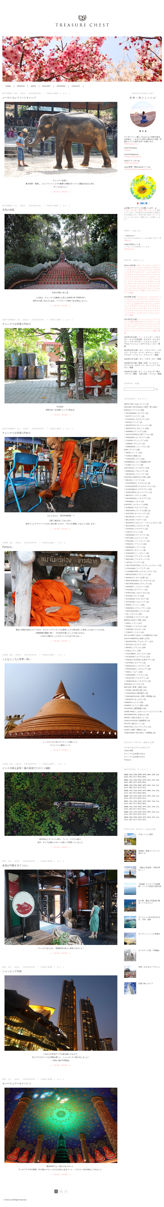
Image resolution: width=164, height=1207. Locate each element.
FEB (135, 780)
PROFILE (21, 86)
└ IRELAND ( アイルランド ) (135, 559)
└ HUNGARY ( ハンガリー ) (135, 553)
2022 (126, 774)
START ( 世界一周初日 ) (133, 730)
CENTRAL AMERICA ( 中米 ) (135, 477)
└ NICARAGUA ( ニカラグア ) (136, 498)
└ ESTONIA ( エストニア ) (134, 538)
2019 (126, 790)
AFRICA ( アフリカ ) (132, 410)
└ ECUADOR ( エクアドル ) (135, 657)
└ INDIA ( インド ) (131, 453)
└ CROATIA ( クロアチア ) (134, 529)
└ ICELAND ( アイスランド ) (135, 556)
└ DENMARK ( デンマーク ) (135, 535)
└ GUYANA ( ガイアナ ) (133, 663)
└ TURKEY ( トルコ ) (132, 632)
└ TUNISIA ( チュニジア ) (134, 440)
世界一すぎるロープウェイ (149, 967)
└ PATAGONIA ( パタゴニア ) (135, 669)
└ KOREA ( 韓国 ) (131, 456)
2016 (126, 807)
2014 (126, 817)
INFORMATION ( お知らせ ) (135, 714)
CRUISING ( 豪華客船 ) (133, 708)
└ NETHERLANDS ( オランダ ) (136, 584)
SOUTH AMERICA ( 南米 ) (134, 638)
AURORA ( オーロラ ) (132, 684)
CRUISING (61, 86)
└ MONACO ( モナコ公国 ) (134, 577)
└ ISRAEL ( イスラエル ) (134, 626)
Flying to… (8, 546)
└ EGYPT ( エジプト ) (133, 416)
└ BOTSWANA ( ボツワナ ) (135, 413)
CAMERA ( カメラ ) (132, 702)
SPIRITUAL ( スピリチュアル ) (136, 727)
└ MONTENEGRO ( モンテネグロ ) (138, 580)
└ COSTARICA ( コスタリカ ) (136, 483)
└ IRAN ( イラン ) (131, 623)
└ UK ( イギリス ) (131, 614)
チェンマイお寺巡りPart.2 (16, 323)
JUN (154, 780)
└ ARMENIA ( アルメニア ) (134, 471)
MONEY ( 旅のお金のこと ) (135, 717)
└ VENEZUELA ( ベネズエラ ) (136, 681)
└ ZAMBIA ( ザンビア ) (133, 444)
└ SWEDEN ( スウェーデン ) (135, 608)
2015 (126, 812)
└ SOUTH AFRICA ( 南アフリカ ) (137, 434)
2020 (126, 785)
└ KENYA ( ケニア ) (132, 422)
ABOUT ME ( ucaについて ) (135, 404)
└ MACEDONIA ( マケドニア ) (136, 574)
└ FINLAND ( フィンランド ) (135, 541)
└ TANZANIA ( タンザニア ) (135, 437)
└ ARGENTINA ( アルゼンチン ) (136, 641)
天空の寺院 (8, 209)
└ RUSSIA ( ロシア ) (132, 596)
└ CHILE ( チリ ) (130, 651)
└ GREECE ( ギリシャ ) (133, 550)
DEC (144, 787)
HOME (8, 86)
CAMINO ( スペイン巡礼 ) (134, 705)
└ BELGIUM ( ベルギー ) (134, 520)
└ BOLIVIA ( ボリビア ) (133, 644)
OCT (135, 777)
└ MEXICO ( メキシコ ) (133, 495)
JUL (158, 785)
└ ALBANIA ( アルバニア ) (134, 507)
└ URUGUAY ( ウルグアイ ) (135, 678)
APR (145, 780)
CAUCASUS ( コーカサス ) (134, 468)
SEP (131, 777)
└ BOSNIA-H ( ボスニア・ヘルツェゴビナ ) (141, 523)
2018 (126, 796)
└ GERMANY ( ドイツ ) (133, 547)
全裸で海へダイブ (145, 983)
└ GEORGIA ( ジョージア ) (135, 474)
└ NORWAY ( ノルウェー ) (134, 587)
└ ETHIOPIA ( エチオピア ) (135, 419)
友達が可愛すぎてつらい (15, 865)
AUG (126, 787)
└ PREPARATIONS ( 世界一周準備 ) (138, 696)
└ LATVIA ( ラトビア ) (133, 562)
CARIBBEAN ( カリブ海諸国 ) (136, 462)
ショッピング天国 (12, 971)
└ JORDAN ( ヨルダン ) (133, 629)
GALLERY (46, 86)
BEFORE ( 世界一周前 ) (133, 687)
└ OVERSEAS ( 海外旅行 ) (134, 693)
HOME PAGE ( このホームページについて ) (141, 711)
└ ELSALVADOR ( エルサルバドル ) (138, 486)
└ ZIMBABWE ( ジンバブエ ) (135, 447)
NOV (140, 787)
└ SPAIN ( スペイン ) (132, 605)
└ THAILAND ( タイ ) (57, 94)
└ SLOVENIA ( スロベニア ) (135, 602)
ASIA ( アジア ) (130, 450)
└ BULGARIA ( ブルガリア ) (135, 526)
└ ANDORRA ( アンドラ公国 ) (136, 510)
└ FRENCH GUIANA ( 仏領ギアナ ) (138, 660)
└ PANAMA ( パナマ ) (132, 501)
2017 (126, 801)
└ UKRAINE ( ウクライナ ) (134, 617)
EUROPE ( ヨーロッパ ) (133, 504)
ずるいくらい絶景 (145, 834)
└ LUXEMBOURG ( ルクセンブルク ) (139, 571)
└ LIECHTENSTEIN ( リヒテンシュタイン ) (141, 565)
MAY (149, 780)
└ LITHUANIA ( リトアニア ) (135, 568)
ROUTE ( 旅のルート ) (133, 724)
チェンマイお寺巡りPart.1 (16, 432)
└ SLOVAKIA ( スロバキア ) (135, 599)
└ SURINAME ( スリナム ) (134, 675)
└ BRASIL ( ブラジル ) (133, 647)
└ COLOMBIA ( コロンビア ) (135, 654)
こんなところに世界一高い (16, 659)
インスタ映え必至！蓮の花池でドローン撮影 (26, 768)
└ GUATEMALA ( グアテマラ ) (136, 489)
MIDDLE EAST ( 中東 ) (133, 620)
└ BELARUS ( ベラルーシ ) (135, 517)
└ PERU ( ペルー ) (131, 672)
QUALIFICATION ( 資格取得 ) (135, 720)
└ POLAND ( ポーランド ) (134, 590)
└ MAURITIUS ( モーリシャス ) (136, 425)
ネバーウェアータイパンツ (16, 1083)
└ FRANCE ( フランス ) (133, 544)
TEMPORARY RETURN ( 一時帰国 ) (138, 733)
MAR (140, 780)
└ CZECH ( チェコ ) (132, 532)
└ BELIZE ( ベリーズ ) (133, 480)
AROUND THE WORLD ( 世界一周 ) (138, 407)
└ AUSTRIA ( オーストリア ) (135, 513)
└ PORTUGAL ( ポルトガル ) (135, 593)
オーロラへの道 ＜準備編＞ (149, 950)
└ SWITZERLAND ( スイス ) (135, 611)
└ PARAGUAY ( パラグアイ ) (135, 666)
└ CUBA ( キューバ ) (132, 465)
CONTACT (76, 86)
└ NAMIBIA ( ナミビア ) (133, 431)
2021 (126, 780)
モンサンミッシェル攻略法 (149, 934)
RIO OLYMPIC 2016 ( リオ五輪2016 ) (139, 635)
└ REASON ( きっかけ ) (133, 699)
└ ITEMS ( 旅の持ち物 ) (133, 690)
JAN (131, 780)
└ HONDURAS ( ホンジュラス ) (136, 492)
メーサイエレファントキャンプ (19, 97)
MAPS (33, 86)
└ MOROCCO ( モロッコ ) (134, 428)
